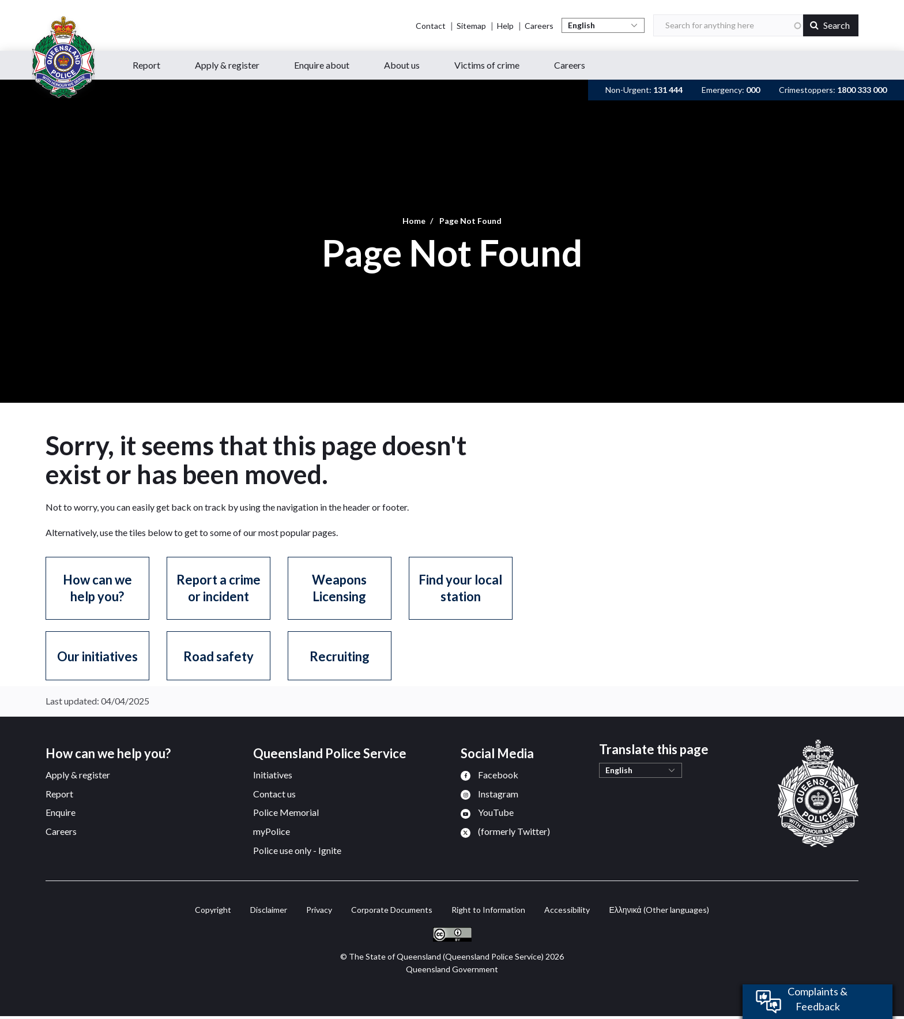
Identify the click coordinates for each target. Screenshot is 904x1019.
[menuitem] (489, 774)
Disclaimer (268, 910)
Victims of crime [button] (486, 64)
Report (59, 793)
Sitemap (471, 26)
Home (413, 221)
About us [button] (402, 64)
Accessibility (567, 910)
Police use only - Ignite (297, 850)
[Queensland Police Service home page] (63, 57)
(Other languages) (659, 910)
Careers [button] (569, 64)
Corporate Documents (391, 910)
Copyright (213, 910)
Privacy (319, 910)
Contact (431, 26)
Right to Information (488, 910)
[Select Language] (603, 25)
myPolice (271, 831)
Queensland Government (452, 969)
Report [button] (146, 64)
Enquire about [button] (321, 64)
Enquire (61, 812)
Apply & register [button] (227, 64)
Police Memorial (286, 812)
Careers (539, 26)
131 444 (668, 90)
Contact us (274, 793)
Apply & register (78, 774)
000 (753, 90)
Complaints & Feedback (818, 999)
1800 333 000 (862, 90)
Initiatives (272, 774)
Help (505, 26)
